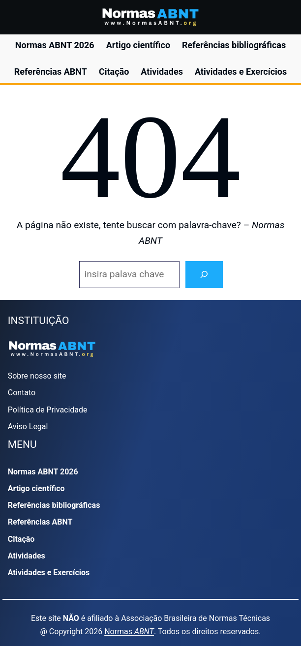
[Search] (204, 274)
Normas (129, 631)
